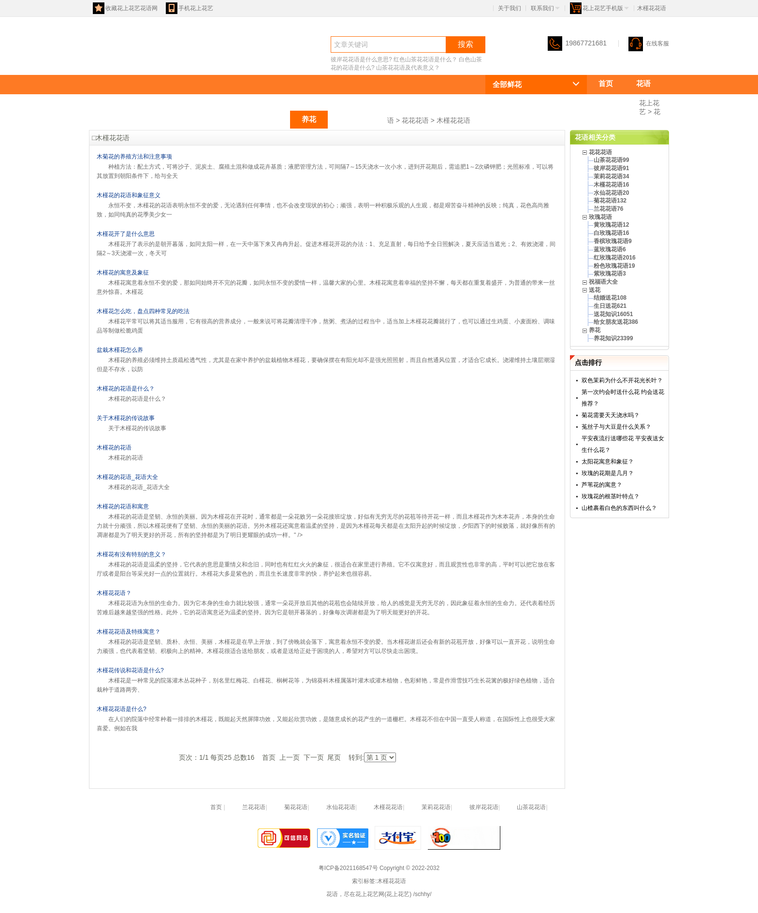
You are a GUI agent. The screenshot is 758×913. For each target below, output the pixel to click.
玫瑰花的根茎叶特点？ (611, 496)
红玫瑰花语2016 (615, 257)
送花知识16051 (613, 314)
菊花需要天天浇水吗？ (611, 415)
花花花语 (612, 101)
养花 (309, 119)
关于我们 (509, 8)
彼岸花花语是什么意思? (361, 59)
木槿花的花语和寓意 (123, 506)
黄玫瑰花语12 (611, 224)
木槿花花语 (453, 120)
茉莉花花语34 (611, 176)
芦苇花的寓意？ (602, 484)
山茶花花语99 (611, 160)
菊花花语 (295, 807)
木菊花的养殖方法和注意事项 (134, 156)
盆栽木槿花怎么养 (120, 350)
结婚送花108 (610, 297)
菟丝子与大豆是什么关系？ (616, 426)
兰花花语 (253, 807)
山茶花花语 (531, 807)
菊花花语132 (610, 200)
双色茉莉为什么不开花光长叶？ (622, 380)
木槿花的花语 (114, 447)
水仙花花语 (340, 807)
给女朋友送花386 (616, 322)
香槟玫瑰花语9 (613, 241)
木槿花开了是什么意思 (126, 234)
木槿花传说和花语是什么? (130, 670)
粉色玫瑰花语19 (614, 265)
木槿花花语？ (114, 593)
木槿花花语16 (611, 184)
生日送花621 (610, 306)
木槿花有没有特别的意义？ (131, 554)
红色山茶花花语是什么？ (425, 59)
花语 (643, 83)
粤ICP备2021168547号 (348, 868)
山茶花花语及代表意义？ (408, 67)
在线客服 (648, 43)
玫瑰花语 (226, 119)
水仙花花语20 (611, 192)
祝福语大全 (357, 119)
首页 (605, 83)
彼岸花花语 (483, 807)
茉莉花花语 (436, 807)
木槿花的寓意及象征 (123, 272)
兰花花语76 (608, 208)
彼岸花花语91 (611, 168)
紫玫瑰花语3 (610, 273)
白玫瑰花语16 (611, 233)
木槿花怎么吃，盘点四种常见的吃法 (143, 311)
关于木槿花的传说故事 (126, 418)
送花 (271, 119)
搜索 (465, 44)
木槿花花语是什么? (121, 709)
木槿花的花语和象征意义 (128, 195)
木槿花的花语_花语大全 (127, 477)
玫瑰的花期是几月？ (608, 473)
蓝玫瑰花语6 (610, 249)
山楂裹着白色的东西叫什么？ (619, 508)
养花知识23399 (613, 338)
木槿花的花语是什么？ (126, 388)
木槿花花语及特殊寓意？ (128, 631)
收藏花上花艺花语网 (125, 8)
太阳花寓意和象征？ (608, 461)
